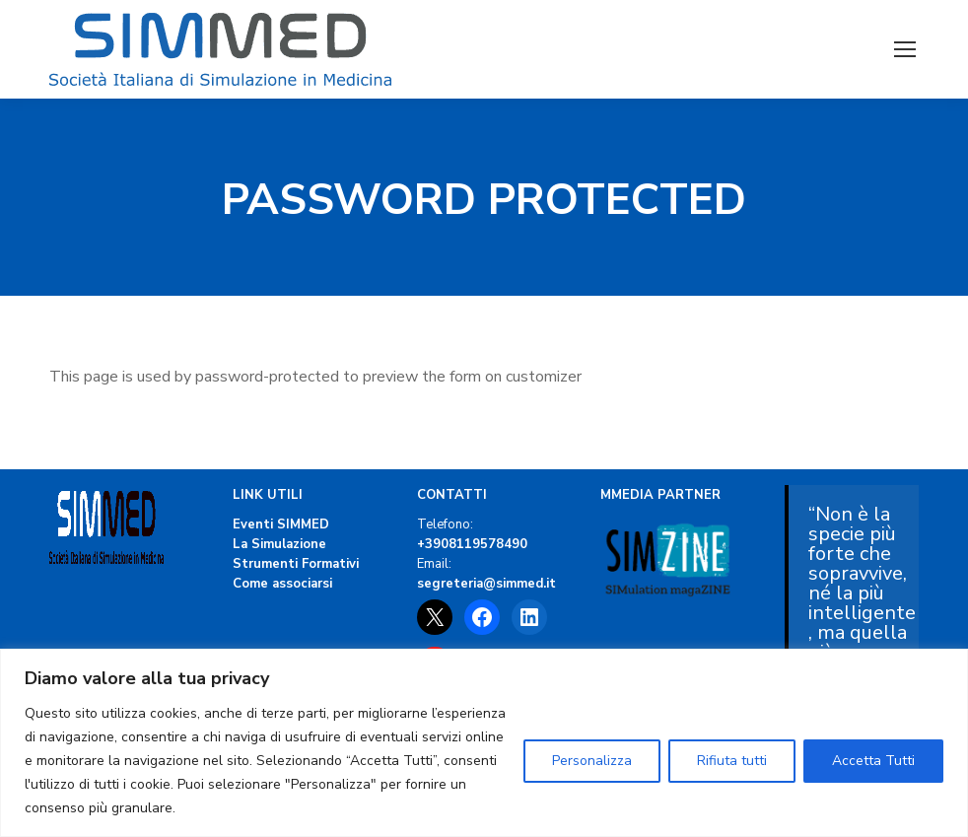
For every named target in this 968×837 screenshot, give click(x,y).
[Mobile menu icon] (905, 49)
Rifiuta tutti (732, 760)
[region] (484, 743)
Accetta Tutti (873, 760)
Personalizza (592, 760)
